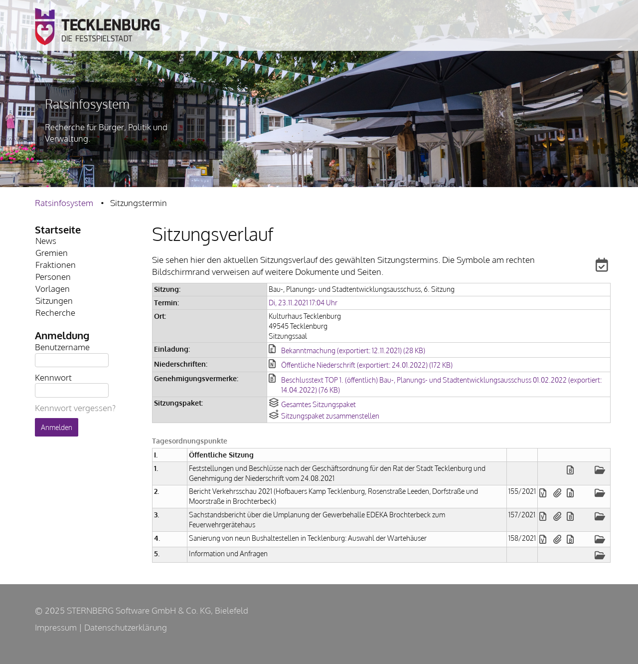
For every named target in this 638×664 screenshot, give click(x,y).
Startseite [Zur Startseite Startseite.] (58, 229)
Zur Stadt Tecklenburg (97, 26)
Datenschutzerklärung (125, 627)
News (45, 240)
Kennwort (53, 377)
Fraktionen (55, 264)
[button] (596, 266)
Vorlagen (52, 288)
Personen (53, 276)
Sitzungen (54, 300)
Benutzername (62, 346)
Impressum (56, 627)
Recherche (55, 312)
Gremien (51, 252)
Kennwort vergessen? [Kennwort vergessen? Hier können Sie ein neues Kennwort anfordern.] (75, 408)
